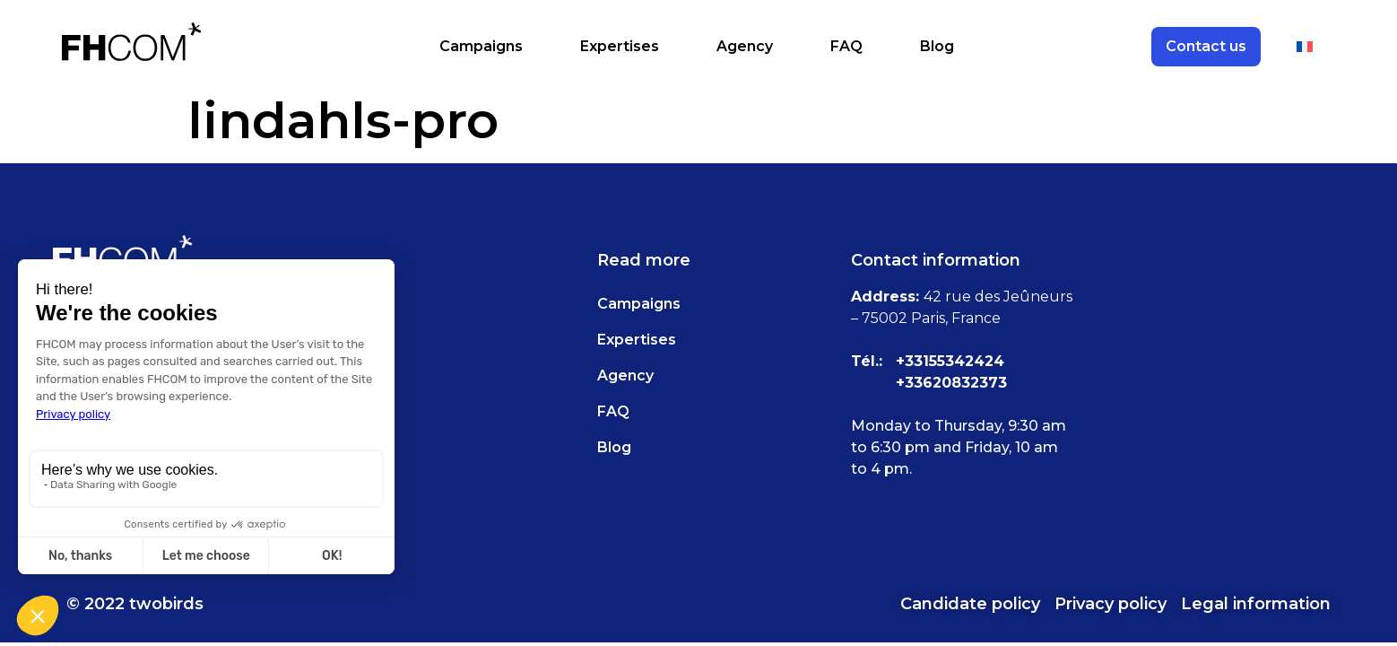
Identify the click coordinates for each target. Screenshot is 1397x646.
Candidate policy (970, 604)
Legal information (1256, 604)
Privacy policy (1110, 604)
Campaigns (481, 46)
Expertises (619, 46)
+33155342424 (950, 361)
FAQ (846, 46)
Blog (937, 46)
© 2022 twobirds (135, 604)
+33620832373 (951, 382)
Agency (744, 46)
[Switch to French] (1305, 47)
